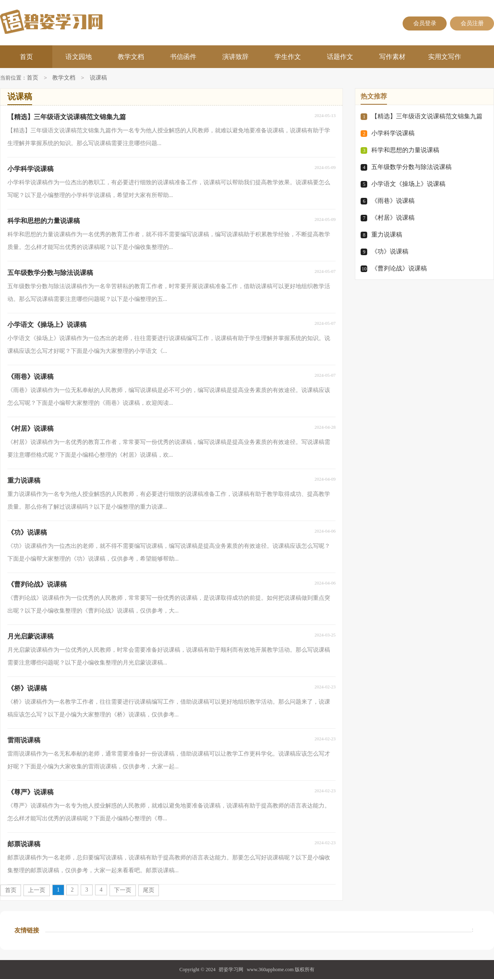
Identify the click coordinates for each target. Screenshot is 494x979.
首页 (26, 56)
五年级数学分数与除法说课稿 (411, 167)
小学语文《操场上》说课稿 (408, 184)
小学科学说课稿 (393, 133)
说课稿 (98, 78)
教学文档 (131, 56)
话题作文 (340, 56)
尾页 (148, 890)
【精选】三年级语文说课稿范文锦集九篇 (426, 116)
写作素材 (392, 56)
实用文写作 (444, 56)
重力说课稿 (386, 234)
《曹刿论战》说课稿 (399, 268)
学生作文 (288, 56)
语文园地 (78, 56)
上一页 (36, 890)
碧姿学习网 (231, 969)
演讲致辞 (235, 56)
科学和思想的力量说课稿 (405, 150)
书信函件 (183, 56)
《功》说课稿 (389, 251)
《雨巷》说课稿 (393, 200)
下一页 (122, 890)
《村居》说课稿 (393, 217)
